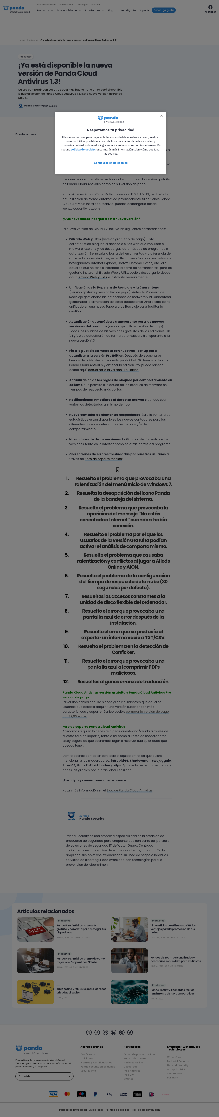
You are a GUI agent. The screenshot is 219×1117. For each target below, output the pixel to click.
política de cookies (83, 149)
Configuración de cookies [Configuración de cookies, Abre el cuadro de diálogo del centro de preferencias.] (111, 162)
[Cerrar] (161, 116)
